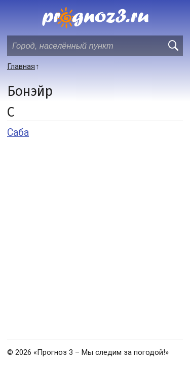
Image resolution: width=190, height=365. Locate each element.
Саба (18, 132)
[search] (173, 45)
